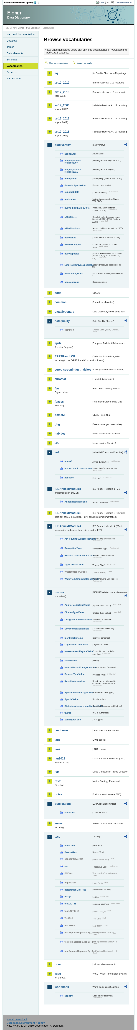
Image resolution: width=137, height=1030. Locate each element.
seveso (59, 823)
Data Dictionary (33, 28)
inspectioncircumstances (77, 468)
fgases (59, 401)
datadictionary (64, 311)
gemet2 (60, 414)
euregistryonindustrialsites (73, 369)
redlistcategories (73, 273)
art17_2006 (62, 105)
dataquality (70, 178)
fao (57, 388)
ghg (57, 424)
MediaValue (70, 660)
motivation (70, 199)
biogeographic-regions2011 (72, 170)
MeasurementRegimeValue (77, 651)
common (61, 302)
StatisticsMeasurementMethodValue (77, 706)
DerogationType (73, 548)
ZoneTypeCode (72, 719)
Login (101, 2)
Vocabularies (14, 66)
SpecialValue (71, 699)
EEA (21, 2)
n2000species (71, 253)
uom (58, 964)
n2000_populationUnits (77, 207)
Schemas (12, 59)
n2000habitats (72, 228)
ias (57, 443)
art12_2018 (62, 92)
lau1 (57, 739)
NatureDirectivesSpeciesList (77, 265)
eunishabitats (71, 192)
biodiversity (63, 144)
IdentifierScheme (73, 638)
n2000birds (70, 217)
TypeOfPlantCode (73, 564)
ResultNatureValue (74, 681)
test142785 (70, 903)
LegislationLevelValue (76, 644)
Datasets (12, 40)
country (68, 996)
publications (63, 803)
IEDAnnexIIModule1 (68, 488)
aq (56, 73)
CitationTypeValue (74, 612)
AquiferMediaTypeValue (77, 605)
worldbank (62, 986)
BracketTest (70, 852)
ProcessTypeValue (74, 674)
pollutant (69, 477)
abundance (70, 153)
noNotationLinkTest (75, 889)
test (57, 836)
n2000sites (70, 237)
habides (60, 433)
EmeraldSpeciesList (75, 185)
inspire (59, 592)
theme (67, 713)
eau (66, 866)
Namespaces (14, 78)
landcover (61, 730)
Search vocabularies (58, 63)
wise (58, 973)
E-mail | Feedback (17, 1019)
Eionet (21, 28)
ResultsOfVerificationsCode (77, 555)
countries (69, 812)
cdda (58, 292)
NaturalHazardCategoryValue (77, 667)
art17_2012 (62, 118)
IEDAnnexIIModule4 (68, 526)
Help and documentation (20, 34)
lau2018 (60, 758)
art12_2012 (62, 82)
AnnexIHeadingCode (75, 501)
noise (58, 794)
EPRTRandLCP (65, 356)
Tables (10, 46)
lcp (57, 771)
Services (11, 72)
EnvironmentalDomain (76, 628)
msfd (58, 781)
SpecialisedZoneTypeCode (77, 692)
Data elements (15, 53)
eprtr (58, 343)
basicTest (69, 845)
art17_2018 (62, 131)
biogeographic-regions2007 (72, 161)
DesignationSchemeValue (77, 619)
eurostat (60, 379)
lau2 (57, 749)
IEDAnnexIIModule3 (68, 512)
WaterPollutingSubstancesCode (77, 579)
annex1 (68, 461)
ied (57, 452)
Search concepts (84, 63)
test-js (67, 896)
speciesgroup (71, 282)
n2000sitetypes (72, 244)
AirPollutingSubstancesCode (77, 538)
